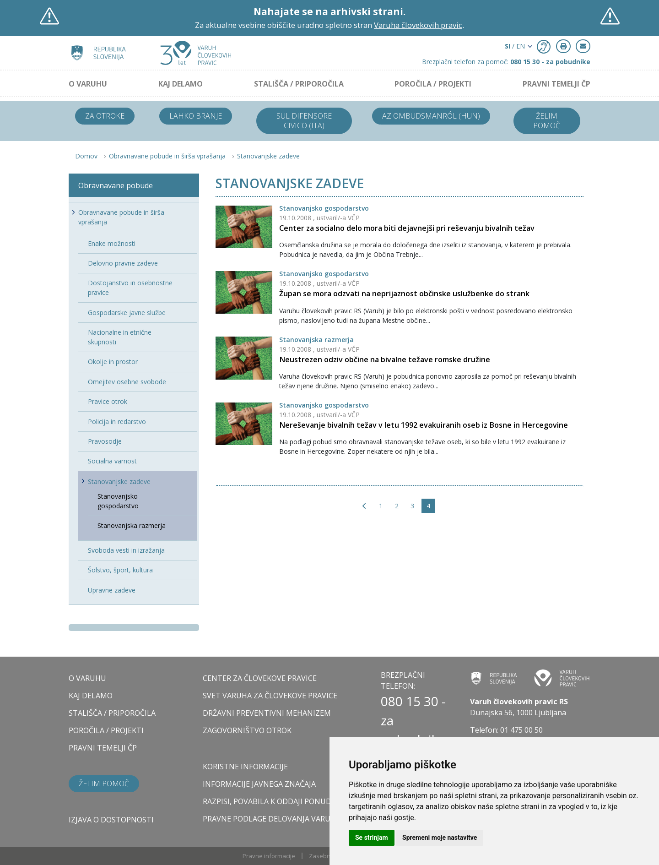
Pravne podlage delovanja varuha (271, 819)
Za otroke (104, 116)
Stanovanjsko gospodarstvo (324, 208)
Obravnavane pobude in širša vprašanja (167, 156)
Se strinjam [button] (371, 837)
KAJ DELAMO (180, 84)
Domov (86, 156)
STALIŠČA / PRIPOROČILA (299, 84)
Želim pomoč (546, 121)
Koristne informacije (245, 767)
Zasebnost (324, 856)
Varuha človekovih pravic (418, 25)
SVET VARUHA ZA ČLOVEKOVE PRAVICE (270, 696)
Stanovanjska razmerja (316, 339)
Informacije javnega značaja (259, 784)
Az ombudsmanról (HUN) (431, 116)
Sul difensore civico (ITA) (304, 121)
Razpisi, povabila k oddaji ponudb (269, 801)
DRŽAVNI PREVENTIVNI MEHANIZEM (267, 713)
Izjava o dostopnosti (111, 820)
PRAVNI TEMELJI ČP (556, 84)
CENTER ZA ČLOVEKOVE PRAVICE (260, 678)
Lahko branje (195, 116)
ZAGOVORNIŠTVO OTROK (247, 730)
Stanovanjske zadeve (268, 156)
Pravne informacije (269, 856)
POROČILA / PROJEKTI (432, 84)
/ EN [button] (515, 46)
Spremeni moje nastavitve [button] (439, 837)
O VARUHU (88, 84)
